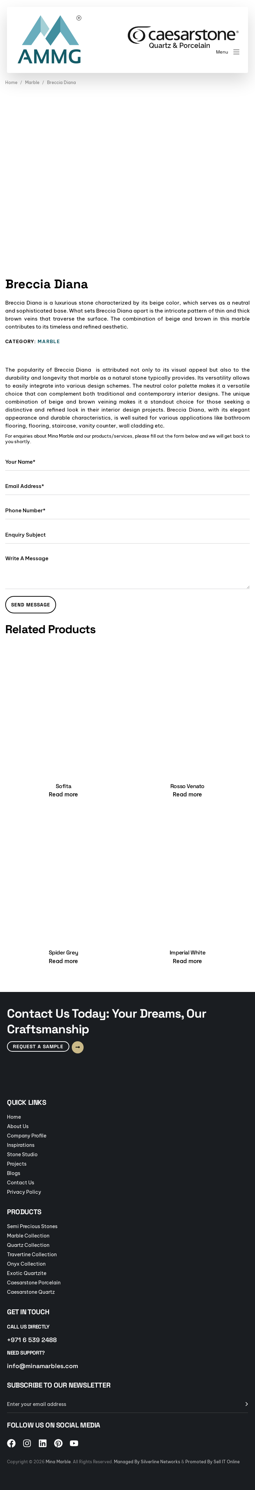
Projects (16, 1164)
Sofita (63, 786)
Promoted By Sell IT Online (212, 1461)
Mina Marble (58, 1461)
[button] (227, 52)
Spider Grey (63, 952)
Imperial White (187, 952)
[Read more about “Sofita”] (63, 794)
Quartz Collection (28, 1245)
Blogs (13, 1173)
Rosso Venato (187, 786)
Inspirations (20, 1145)
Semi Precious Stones (32, 1226)
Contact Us (20, 1182)
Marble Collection (28, 1236)
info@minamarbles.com (42, 1366)
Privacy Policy (24, 1192)
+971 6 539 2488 (32, 1340)
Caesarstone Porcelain (34, 1283)
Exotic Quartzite (26, 1273)
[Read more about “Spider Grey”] (63, 961)
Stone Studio (22, 1154)
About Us (18, 1126)
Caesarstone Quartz (31, 1292)
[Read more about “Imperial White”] (187, 961)
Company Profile (26, 1136)
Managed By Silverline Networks (147, 1461)
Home (11, 82)
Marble (32, 82)
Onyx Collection (26, 1264)
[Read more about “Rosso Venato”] (187, 794)
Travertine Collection (32, 1254)
